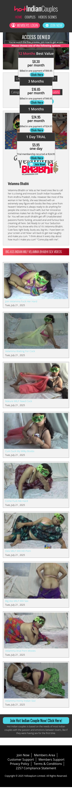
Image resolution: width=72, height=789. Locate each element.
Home (17, 17)
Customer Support (20, 761)
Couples (30, 17)
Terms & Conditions (48, 766)
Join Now (54, 25)
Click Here (37, 76)
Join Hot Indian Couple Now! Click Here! (36, 722)
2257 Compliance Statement (36, 770)
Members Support (51, 761)
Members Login (24, 25)
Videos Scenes (48, 17)
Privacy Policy (19, 766)
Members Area (44, 757)
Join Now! (37, 166)
